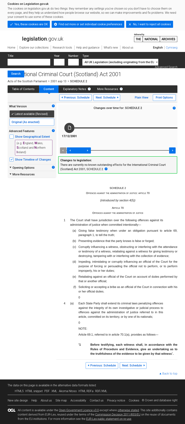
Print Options (164, 97)
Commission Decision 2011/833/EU (117, 414)
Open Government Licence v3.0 (79, 410)
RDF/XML (101, 391)
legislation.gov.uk (35, 37)
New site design (18, 400)
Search (16, 73)
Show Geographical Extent (32, 136)
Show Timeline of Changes (33, 159)
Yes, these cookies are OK (31, 24)
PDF (47, 391)
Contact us (97, 400)
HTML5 (19, 391)
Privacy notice (116, 400)
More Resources (107, 89)
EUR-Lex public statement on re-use (108, 419)
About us (46, 400)
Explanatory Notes (74, 89)
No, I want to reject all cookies (152, 24)
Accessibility (78, 400)
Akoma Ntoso (68, 391)
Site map (61, 400)
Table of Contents (23, 89)
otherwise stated (128, 410)
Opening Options (22, 167)
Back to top (169, 373)
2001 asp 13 (58, 81)
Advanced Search (166, 67)
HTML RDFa (86, 391)
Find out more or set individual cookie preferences (90, 24)
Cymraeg (171, 47)
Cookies (134, 400)
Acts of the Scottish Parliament (27, 81)
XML (54, 391)
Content (49, 89)
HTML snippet (34, 391)
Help (34, 400)
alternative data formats (73, 385)
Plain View (141, 97)
